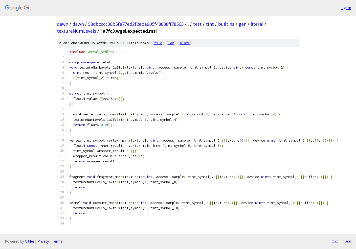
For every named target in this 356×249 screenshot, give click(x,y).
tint (210, 24)
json (347, 241)
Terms (57, 241)
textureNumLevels (76, 31)
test (197, 24)
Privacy (43, 241)
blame (185, 43)
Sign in (346, 7)
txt (335, 241)
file (158, 43)
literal (257, 24)
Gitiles (30, 241)
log (171, 43)
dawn (62, 24)
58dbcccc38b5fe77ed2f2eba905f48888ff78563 (136, 24)
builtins (226, 24)
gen (242, 24)
